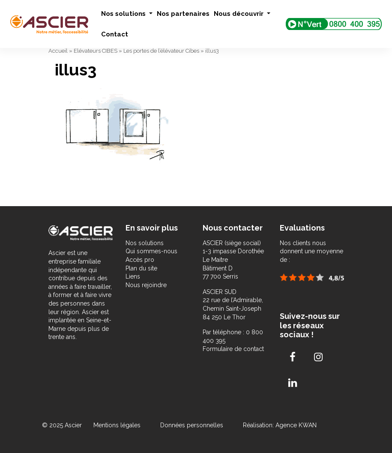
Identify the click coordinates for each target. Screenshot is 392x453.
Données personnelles (191, 425)
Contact (114, 34)
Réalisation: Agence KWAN (280, 425)
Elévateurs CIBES (95, 51)
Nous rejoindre (146, 285)
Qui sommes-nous (151, 251)
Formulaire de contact (233, 348)
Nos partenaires (183, 14)
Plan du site (141, 268)
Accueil (58, 51)
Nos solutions (124, 14)
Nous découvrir (239, 14)
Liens (133, 276)
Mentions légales (117, 425)
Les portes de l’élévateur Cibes (161, 51)
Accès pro (140, 259)
